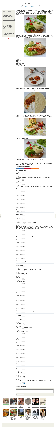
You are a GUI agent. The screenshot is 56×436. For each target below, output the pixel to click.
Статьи (26, 6)
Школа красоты (28, 3)
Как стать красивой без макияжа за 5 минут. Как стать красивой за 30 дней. (8, 31)
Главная (22, 6)
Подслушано (31, 6)
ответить (23, 191)
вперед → (24, 383)
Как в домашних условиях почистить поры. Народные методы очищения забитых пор (8, 16)
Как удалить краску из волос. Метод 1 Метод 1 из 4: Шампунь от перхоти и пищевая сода (9, 20)
